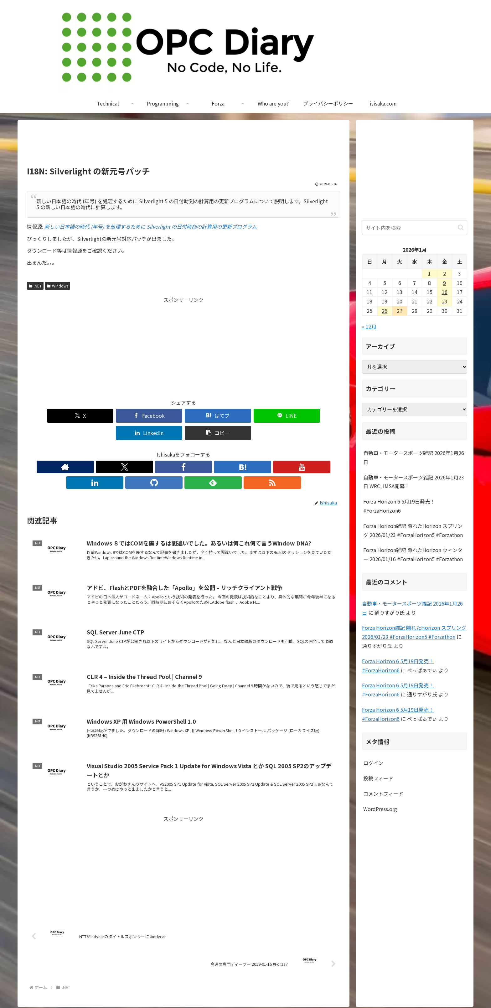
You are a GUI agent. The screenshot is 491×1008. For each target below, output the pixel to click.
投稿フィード (378, 778)
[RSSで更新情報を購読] (241, 449)
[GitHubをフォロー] (212, 449)
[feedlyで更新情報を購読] (226, 449)
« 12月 (369, 326)
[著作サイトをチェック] (126, 449)
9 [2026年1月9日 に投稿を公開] (444, 283)
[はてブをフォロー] (169, 449)
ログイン (373, 763)
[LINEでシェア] (210, 416)
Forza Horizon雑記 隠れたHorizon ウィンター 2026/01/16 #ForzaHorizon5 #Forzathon (413, 554)
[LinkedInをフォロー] (198, 449)
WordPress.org (380, 809)
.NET (35, 285)
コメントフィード (383, 793)
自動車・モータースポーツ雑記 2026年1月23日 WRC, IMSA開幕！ (413, 481)
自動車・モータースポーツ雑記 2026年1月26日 (413, 457)
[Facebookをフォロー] (154, 449)
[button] (315, 416)
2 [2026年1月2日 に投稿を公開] (444, 273)
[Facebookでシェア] (105, 416)
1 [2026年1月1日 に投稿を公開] (429, 273)
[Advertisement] (183, 146)
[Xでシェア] (52, 416)
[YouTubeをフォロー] (183, 449)
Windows (57, 285)
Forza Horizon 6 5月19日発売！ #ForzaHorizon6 (399, 506)
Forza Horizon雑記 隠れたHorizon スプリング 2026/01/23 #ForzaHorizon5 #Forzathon (413, 530)
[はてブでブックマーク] (157, 416)
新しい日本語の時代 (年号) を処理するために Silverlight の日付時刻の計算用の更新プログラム (150, 226)
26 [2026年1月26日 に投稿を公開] (384, 310)
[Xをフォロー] (140, 449)
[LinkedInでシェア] (262, 416)
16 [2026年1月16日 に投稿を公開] (444, 292)
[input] (414, 227)
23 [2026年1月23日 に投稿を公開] (444, 301)
